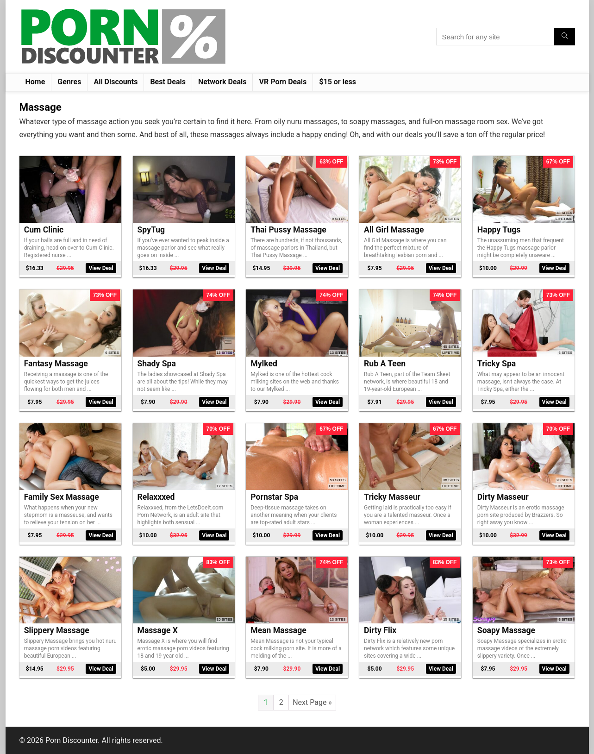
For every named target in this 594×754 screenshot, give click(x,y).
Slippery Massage (56, 630)
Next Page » (312, 702)
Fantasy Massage (56, 363)
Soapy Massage (506, 630)
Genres (69, 81)
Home (35, 81)
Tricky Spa (496, 363)
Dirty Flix (380, 630)
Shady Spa (157, 363)
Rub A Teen (385, 363)
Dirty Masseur (503, 497)
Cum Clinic (44, 229)
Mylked (263, 363)
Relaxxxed (156, 497)
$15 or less (337, 81)
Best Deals (168, 81)
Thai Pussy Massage (288, 229)
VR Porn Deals (282, 81)
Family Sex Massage (61, 497)
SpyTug (151, 229)
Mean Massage (278, 630)
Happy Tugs (499, 229)
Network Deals (222, 81)
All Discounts (116, 81)
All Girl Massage (394, 229)
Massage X (158, 630)
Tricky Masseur (392, 497)
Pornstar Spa (274, 497)
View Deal (100, 268)
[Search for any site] (564, 36)
